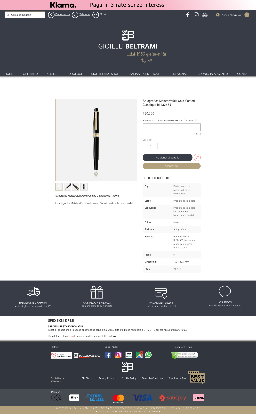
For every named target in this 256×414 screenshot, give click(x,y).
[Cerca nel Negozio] (24, 15)
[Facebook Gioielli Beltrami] (108, 355)
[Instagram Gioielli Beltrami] (118, 355)
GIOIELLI (111, 46)
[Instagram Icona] (196, 15)
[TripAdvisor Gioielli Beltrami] (129, 355)
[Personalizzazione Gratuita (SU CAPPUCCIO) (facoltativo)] (171, 127)
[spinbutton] (150, 146)
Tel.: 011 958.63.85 (189, 408)
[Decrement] (145, 146)
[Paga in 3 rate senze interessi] (128, 5)
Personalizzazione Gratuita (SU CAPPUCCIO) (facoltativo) (170, 120)
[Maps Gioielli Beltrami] (139, 355)
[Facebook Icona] (187, 15)
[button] (246, 14)
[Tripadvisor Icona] (204, 15)
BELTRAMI (141, 46)
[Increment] (155, 146)
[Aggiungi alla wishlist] (197, 157)
